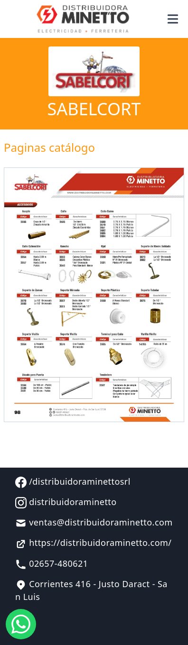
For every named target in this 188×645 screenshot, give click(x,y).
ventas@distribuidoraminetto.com (94, 522)
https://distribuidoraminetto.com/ (93, 543)
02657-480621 (51, 564)
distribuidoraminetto (66, 502)
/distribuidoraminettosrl (73, 482)
